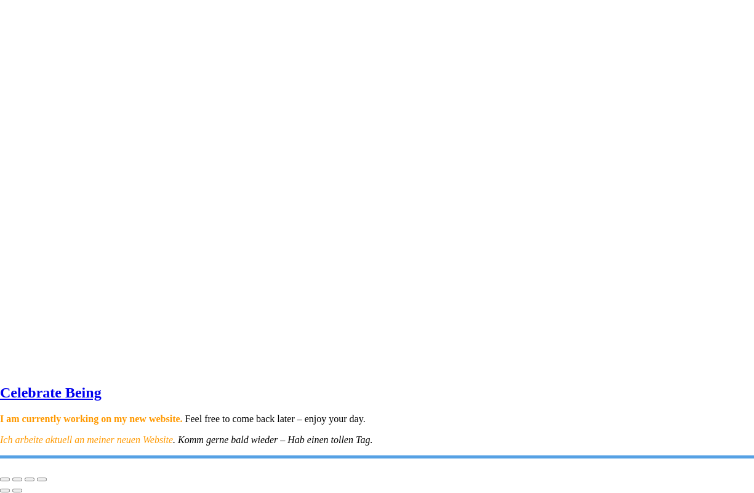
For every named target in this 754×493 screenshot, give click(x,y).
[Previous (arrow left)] (5, 490)
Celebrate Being (51, 393)
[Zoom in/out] (5, 479)
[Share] (29, 479)
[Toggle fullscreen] (17, 479)
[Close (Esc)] (42, 479)
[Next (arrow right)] (17, 490)
